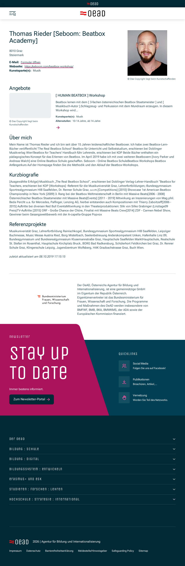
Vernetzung (140, 395)
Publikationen (142, 379)
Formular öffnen (31, 62)
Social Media (149, 363)
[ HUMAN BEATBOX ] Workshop (83, 95)
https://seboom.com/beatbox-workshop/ (51, 66)
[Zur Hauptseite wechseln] (92, 3)
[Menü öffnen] (12, 13)
